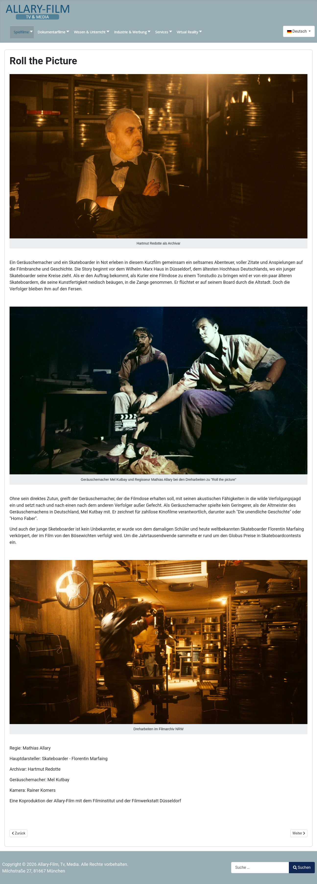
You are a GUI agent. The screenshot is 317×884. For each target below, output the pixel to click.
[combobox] (260, 867)
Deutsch (297, 31)
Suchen (302, 867)
